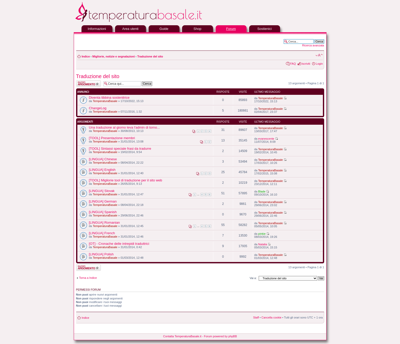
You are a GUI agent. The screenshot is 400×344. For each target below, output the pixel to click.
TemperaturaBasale (105, 101)
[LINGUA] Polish (101, 254)
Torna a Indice (88, 277)
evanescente (266, 138)
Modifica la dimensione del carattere (319, 55)
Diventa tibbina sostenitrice (109, 97)
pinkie (262, 233)
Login (319, 63)
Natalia (262, 244)
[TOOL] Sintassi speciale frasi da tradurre (120, 148)
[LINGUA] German (103, 201)
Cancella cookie (272, 317)
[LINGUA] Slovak (102, 191)
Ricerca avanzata (313, 45)
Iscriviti (305, 63)
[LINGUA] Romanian (104, 222)
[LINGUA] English (102, 170)
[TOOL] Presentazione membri (112, 138)
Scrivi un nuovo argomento (88, 83)
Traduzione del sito (150, 56)
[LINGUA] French (102, 233)
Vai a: (253, 278)
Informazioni (97, 29)
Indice (86, 56)
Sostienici (264, 29)
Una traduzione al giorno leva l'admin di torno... (124, 127)
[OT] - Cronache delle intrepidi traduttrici (119, 244)
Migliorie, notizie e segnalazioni (113, 56)
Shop (197, 29)
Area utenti (130, 29)
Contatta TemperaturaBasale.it (182, 336)
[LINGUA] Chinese (103, 159)
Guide (163, 29)
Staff (256, 317)
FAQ (293, 63)
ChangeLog (98, 108)
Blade (261, 191)
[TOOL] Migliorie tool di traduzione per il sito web (125, 180)
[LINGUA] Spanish (103, 212)
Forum (231, 29)
